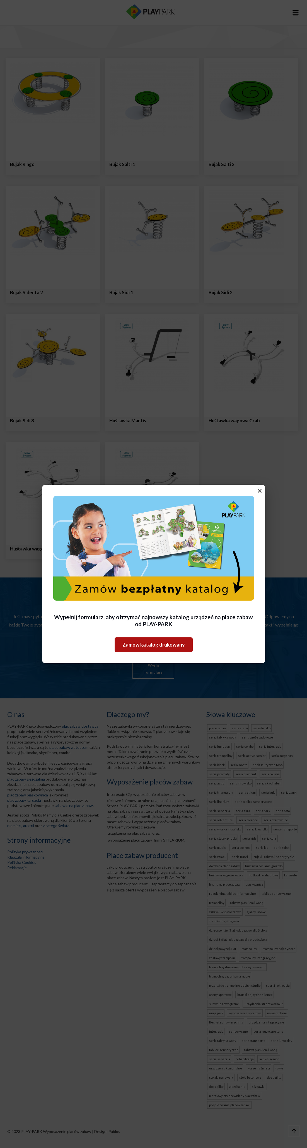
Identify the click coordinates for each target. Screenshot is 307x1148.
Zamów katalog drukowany (153, 645)
